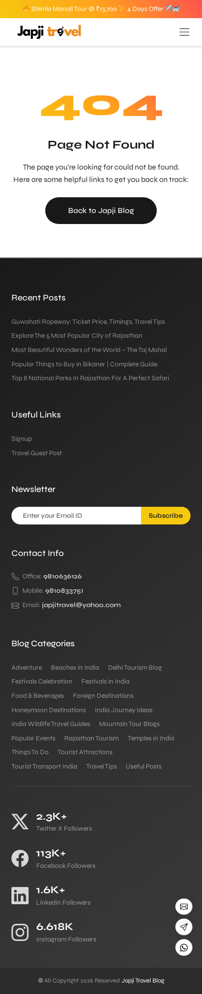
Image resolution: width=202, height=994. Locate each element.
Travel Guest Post (36, 453)
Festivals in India (105, 681)
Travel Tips (101, 766)
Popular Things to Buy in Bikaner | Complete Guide (85, 364)
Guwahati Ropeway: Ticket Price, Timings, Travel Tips (88, 322)
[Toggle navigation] (184, 32)
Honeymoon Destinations (48, 710)
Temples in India (151, 738)
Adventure (26, 667)
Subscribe (166, 516)
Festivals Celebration (41, 681)
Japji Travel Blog (142, 980)
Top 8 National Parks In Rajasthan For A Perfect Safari (90, 378)
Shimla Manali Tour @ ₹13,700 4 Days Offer (101, 9)
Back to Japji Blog (101, 210)
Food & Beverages (37, 696)
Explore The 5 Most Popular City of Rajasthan (76, 335)
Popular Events (33, 738)
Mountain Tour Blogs (129, 724)
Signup (21, 439)
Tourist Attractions (85, 752)
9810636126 (62, 576)
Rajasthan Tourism (91, 738)
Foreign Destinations (103, 696)
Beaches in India (75, 667)
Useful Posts (144, 766)
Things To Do (30, 752)
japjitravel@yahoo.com (81, 605)
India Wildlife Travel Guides (50, 724)
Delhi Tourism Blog (135, 667)
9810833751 (64, 591)
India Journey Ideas (123, 710)
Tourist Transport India (44, 766)
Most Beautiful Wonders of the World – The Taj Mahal (89, 350)
